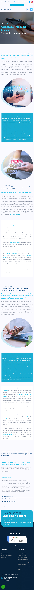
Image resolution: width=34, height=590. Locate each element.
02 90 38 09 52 (17, 5)
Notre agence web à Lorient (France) (25, 566)
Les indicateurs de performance (17, 501)
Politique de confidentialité (6, 555)
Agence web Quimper (22, 557)
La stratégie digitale (17, 477)
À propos (3, 551)
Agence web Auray (22, 555)
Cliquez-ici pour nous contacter (9, 506)
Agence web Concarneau (23, 559)
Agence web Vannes (22, 553)
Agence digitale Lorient (22, 551)
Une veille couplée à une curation (17, 498)
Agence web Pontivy (22, 561)
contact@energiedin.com (7, 1)
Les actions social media (17, 496)
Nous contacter (4, 557)
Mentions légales (4, 553)
